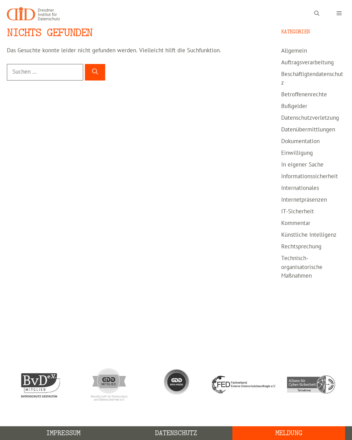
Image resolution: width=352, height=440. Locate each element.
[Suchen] (95, 72)
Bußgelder (294, 106)
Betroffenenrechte (304, 94)
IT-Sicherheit (297, 211)
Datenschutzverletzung (310, 118)
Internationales (300, 188)
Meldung (288, 433)
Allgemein (294, 50)
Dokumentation (300, 141)
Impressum (63, 433)
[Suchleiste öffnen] (317, 13)
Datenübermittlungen (308, 129)
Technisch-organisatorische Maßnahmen (301, 267)
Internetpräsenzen (304, 199)
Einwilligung (297, 153)
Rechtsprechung (301, 246)
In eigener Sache (302, 164)
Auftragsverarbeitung (307, 62)
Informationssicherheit (309, 176)
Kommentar (295, 223)
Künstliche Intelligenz (309, 235)
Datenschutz (176, 433)
